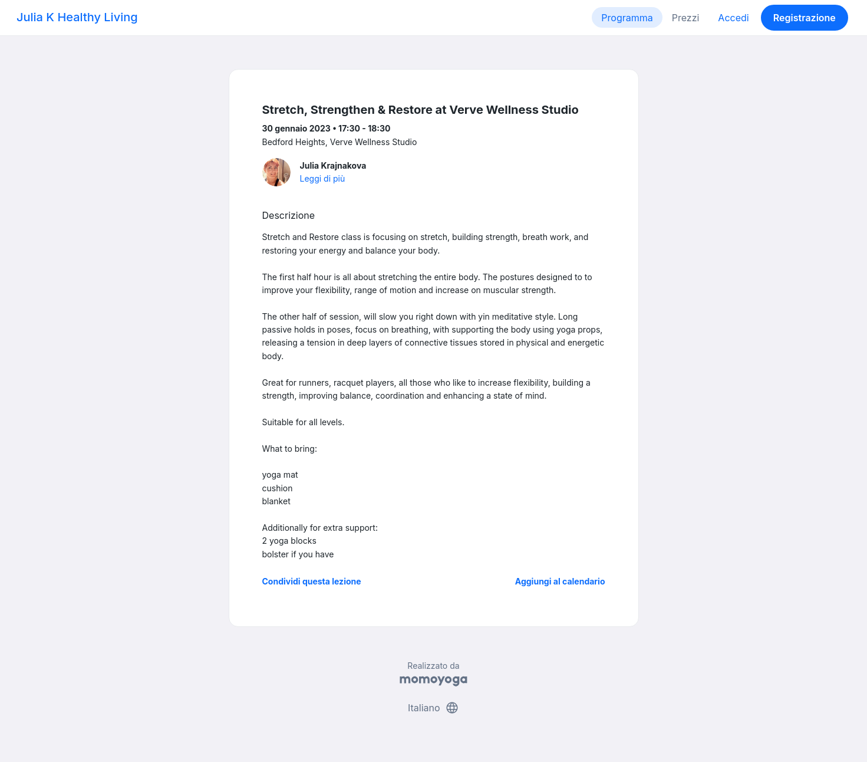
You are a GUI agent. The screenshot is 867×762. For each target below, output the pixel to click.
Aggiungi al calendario (560, 581)
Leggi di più (322, 178)
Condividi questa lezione (311, 581)
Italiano (433, 708)
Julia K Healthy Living (77, 17)
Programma (626, 18)
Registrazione (804, 18)
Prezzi (686, 18)
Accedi (733, 18)
